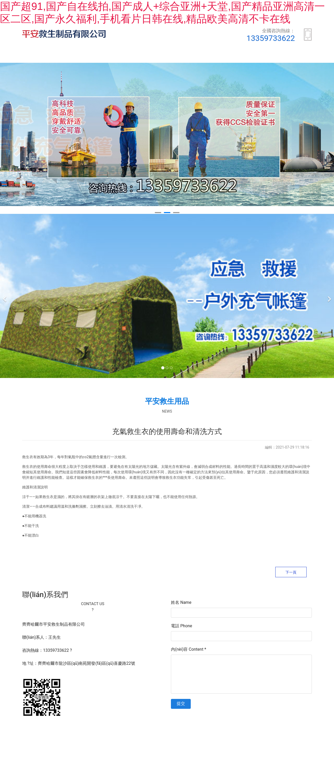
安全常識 (293, 56)
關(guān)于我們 (88, 56)
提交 (181, 704)
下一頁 (290, 573)
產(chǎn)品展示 (142, 56)
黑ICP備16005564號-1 (179, 732)
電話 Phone (181, 626)
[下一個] (329, 297)
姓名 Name (181, 603)
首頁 (43, 56)
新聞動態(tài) (246, 56)
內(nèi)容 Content (188, 650)
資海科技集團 (240, 732)
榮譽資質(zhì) (195, 56)
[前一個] (5, 297)
